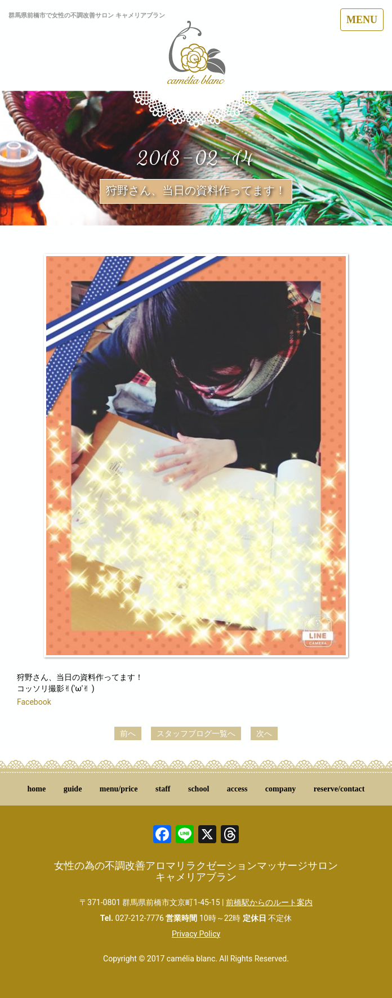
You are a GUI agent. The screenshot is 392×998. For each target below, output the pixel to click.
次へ (264, 733)
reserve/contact (339, 789)
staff (162, 789)
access (237, 789)
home (37, 789)
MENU (361, 19)
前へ (128, 733)
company (280, 789)
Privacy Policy (196, 933)
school (198, 789)
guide (73, 789)
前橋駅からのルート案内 (269, 902)
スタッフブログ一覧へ (196, 733)
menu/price (119, 789)
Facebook (34, 701)
